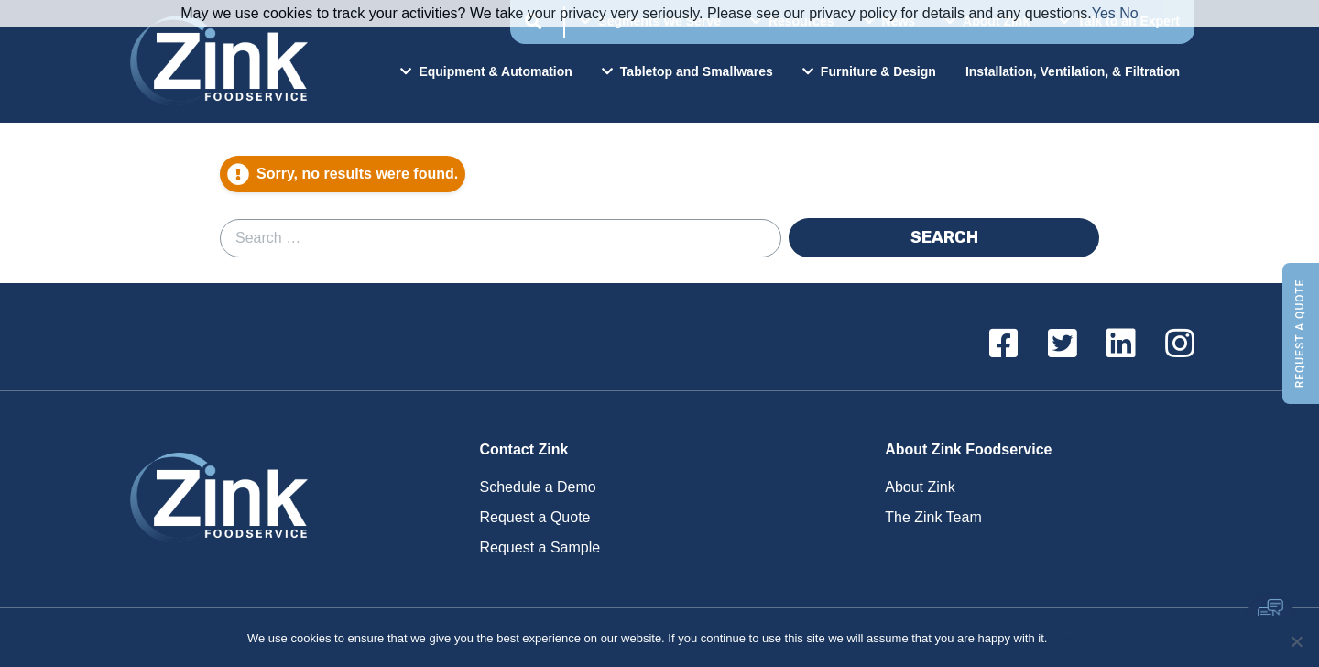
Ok (1064, 638)
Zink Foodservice (216, 61)
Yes (1104, 13)
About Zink (919, 487)
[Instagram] (1179, 344)
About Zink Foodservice (968, 449)
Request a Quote (1299, 333)
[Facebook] (1004, 344)
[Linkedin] (1121, 344)
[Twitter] (1062, 344)
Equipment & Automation (486, 71)
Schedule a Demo (538, 487)
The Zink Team (933, 517)
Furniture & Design (869, 71)
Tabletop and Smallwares (687, 71)
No (1128, 13)
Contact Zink (524, 449)
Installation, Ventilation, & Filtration (1072, 71)
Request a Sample (540, 547)
